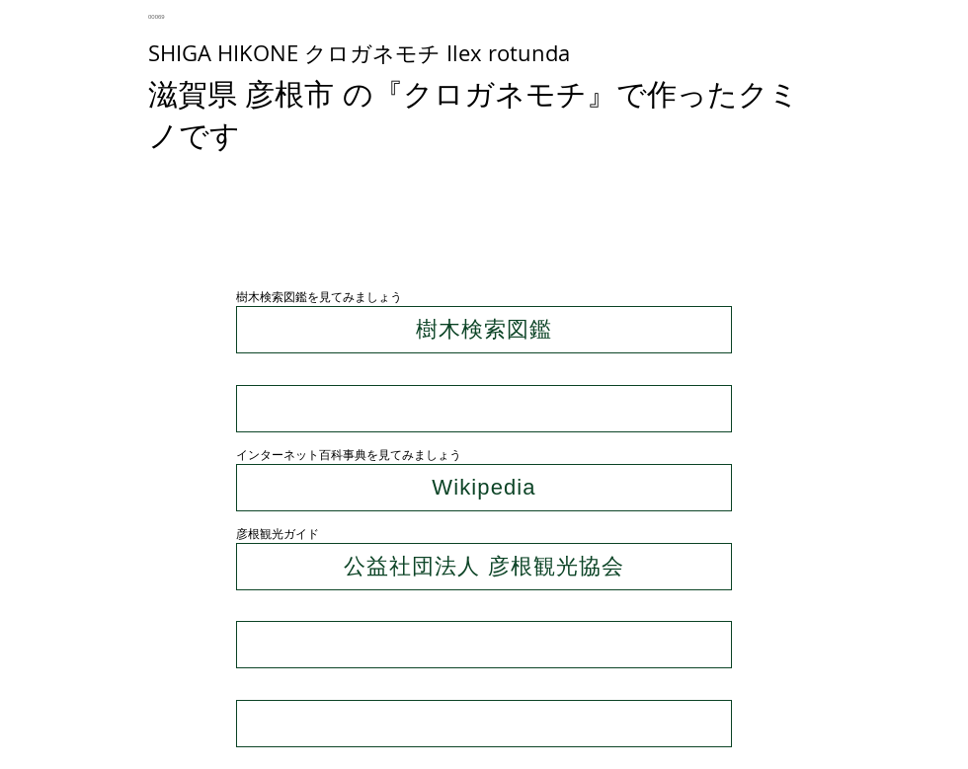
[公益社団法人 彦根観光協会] (484, 566)
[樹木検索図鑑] (484, 329)
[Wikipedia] (484, 487)
